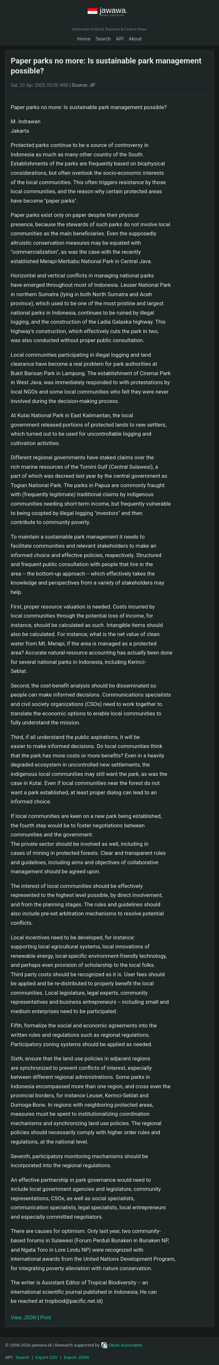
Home (83, 39)
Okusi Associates (122, 1345)
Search (103, 39)
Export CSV (47, 1357)
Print (45, 1318)
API (120, 39)
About (135, 39)
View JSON (23, 1318)
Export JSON (76, 1357)
